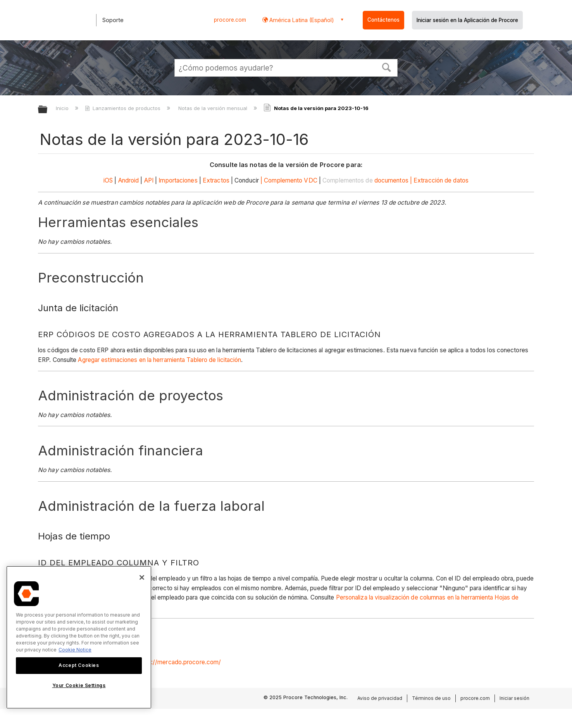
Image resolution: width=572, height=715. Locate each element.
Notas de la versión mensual (213, 108)
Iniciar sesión (514, 698)
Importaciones (178, 180)
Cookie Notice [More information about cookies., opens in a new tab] (75, 650)
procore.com (230, 20)
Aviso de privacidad (379, 698)
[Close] (141, 577)
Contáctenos (383, 20)
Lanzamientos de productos (123, 108)
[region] (79, 637)
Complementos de (347, 180)
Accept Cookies (79, 665)
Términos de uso (431, 698)
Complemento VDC (290, 180)
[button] (387, 67)
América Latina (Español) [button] (301, 20)
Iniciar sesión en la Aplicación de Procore (467, 20)
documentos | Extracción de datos (421, 180)
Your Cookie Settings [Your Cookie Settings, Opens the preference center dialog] (79, 685)
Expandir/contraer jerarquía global (47, 109)
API (148, 180)
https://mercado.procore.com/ (179, 662)
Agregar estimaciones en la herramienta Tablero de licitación (159, 360)
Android (128, 180)
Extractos (216, 180)
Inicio (63, 108)
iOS (108, 180)
